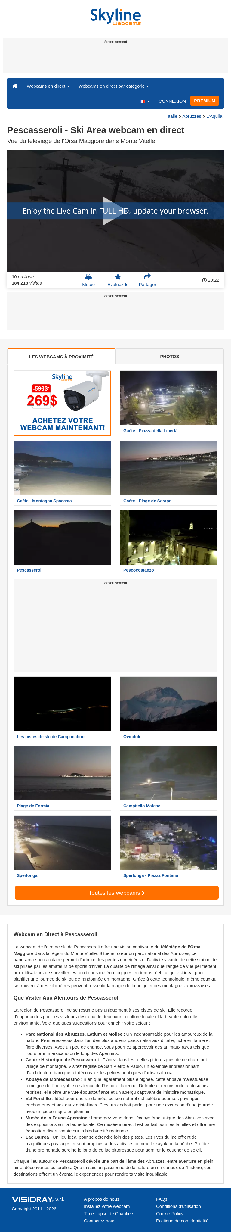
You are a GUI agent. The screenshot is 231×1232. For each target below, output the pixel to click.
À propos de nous (101, 1199)
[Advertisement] (114, 59)
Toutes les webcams (117, 893)
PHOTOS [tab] (169, 356)
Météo (88, 280)
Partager (147, 280)
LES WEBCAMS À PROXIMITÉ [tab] (61, 356)
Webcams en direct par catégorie (114, 86)
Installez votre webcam (107, 1206)
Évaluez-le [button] (117, 280)
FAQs (162, 1199)
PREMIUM (204, 100)
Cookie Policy (169, 1213)
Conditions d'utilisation (178, 1206)
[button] (144, 100)
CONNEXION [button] (172, 101)
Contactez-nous (100, 1220)
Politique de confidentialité (182, 1220)
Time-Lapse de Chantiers (109, 1213)
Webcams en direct (48, 86)
